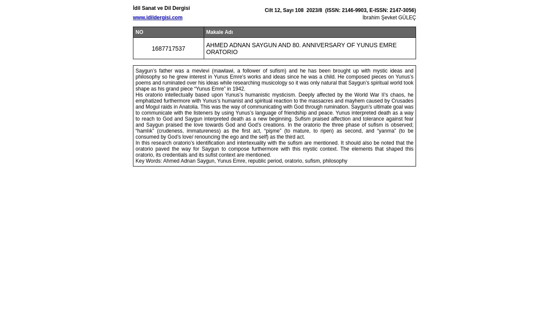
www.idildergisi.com (158, 18)
